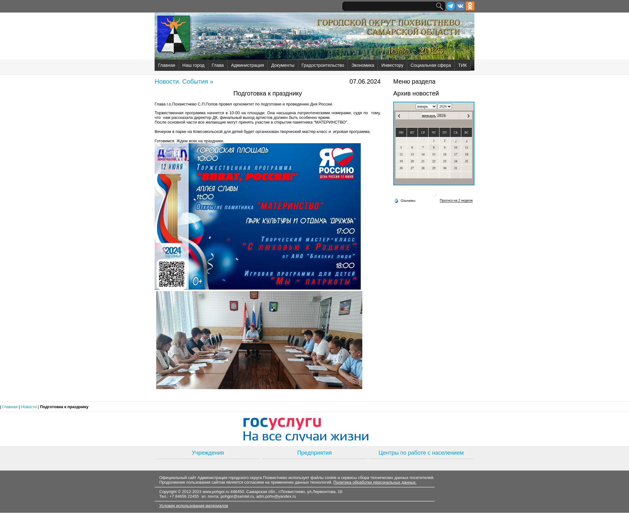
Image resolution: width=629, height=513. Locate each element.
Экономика (362, 65)
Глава (218, 65)
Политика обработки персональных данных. (375, 482)
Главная (166, 65)
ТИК (462, 65)
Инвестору (392, 65)
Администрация (247, 65)
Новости (29, 406)
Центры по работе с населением (421, 453)
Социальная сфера (431, 65)
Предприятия (314, 453)
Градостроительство (323, 65)
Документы (282, 65)
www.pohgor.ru (215, 491)
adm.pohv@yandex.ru (276, 496)
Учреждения (208, 453)
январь (429, 115)
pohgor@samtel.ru (237, 496)
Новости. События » (184, 81)
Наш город (193, 65)
